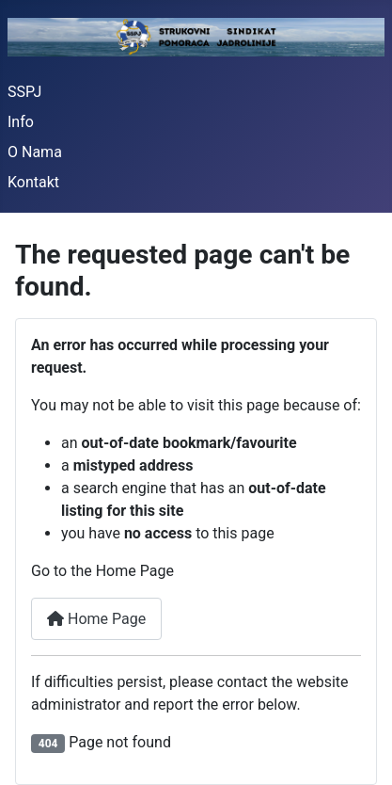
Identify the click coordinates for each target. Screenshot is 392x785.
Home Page (96, 619)
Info (21, 122)
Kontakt (33, 182)
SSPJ (24, 92)
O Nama (35, 152)
